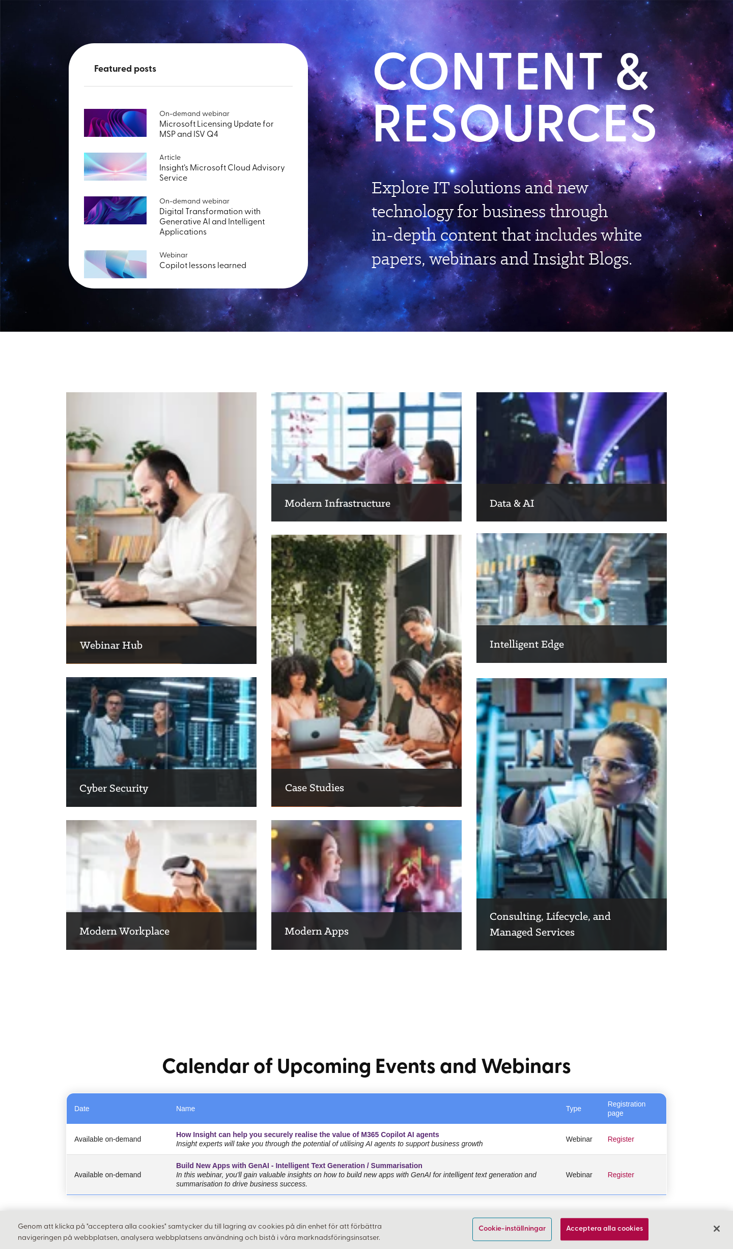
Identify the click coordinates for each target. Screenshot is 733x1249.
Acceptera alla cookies (604, 1229)
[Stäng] (717, 1228)
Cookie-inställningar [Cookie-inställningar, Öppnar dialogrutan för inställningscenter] (512, 1229)
